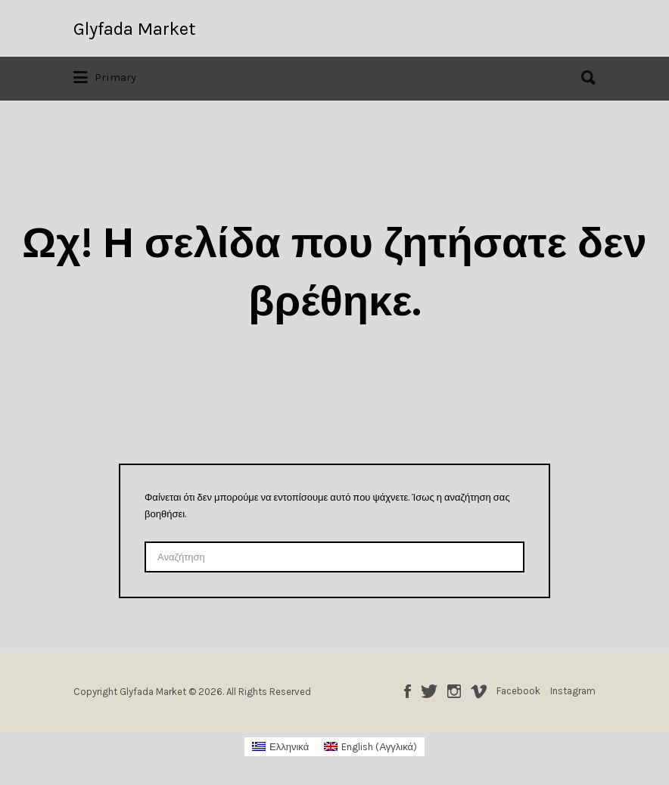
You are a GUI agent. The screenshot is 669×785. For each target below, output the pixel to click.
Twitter (429, 691)
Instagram (454, 691)
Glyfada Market (134, 28)
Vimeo (479, 691)
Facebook (407, 691)
